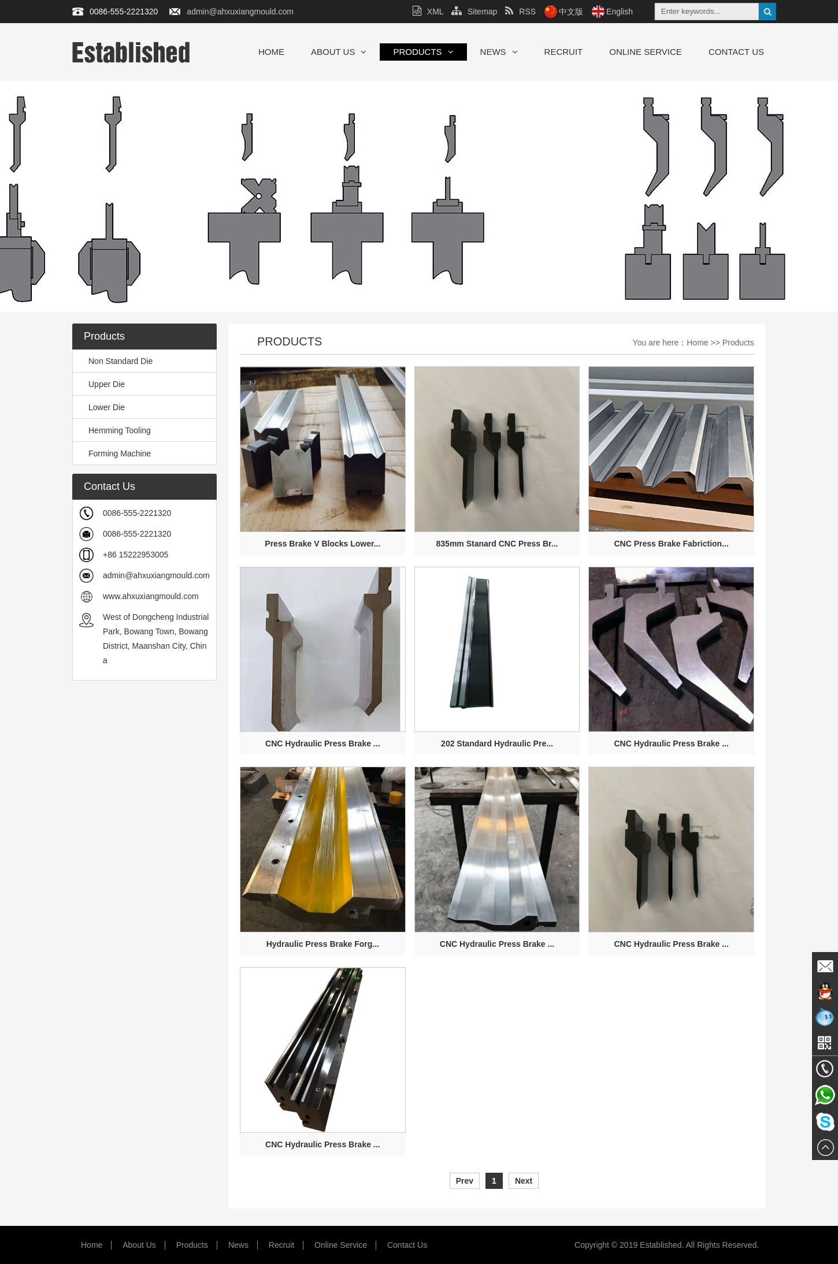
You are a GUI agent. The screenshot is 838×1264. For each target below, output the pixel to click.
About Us (338, 52)
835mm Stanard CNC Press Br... (497, 543)
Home (271, 52)
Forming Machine (115, 453)
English (619, 11)
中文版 (571, 11)
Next (523, 1180)
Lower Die (102, 407)
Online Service (645, 52)
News (499, 52)
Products (423, 52)
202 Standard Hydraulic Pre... (497, 743)
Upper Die (102, 384)
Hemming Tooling (115, 430)
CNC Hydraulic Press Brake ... (322, 743)
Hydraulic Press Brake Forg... (322, 944)
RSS (520, 11)
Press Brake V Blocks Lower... (322, 543)
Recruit (563, 52)
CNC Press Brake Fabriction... (671, 543)
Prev (464, 1180)
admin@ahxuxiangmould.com (240, 11)
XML (428, 11)
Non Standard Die (116, 361)
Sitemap (474, 11)
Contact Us (736, 52)
